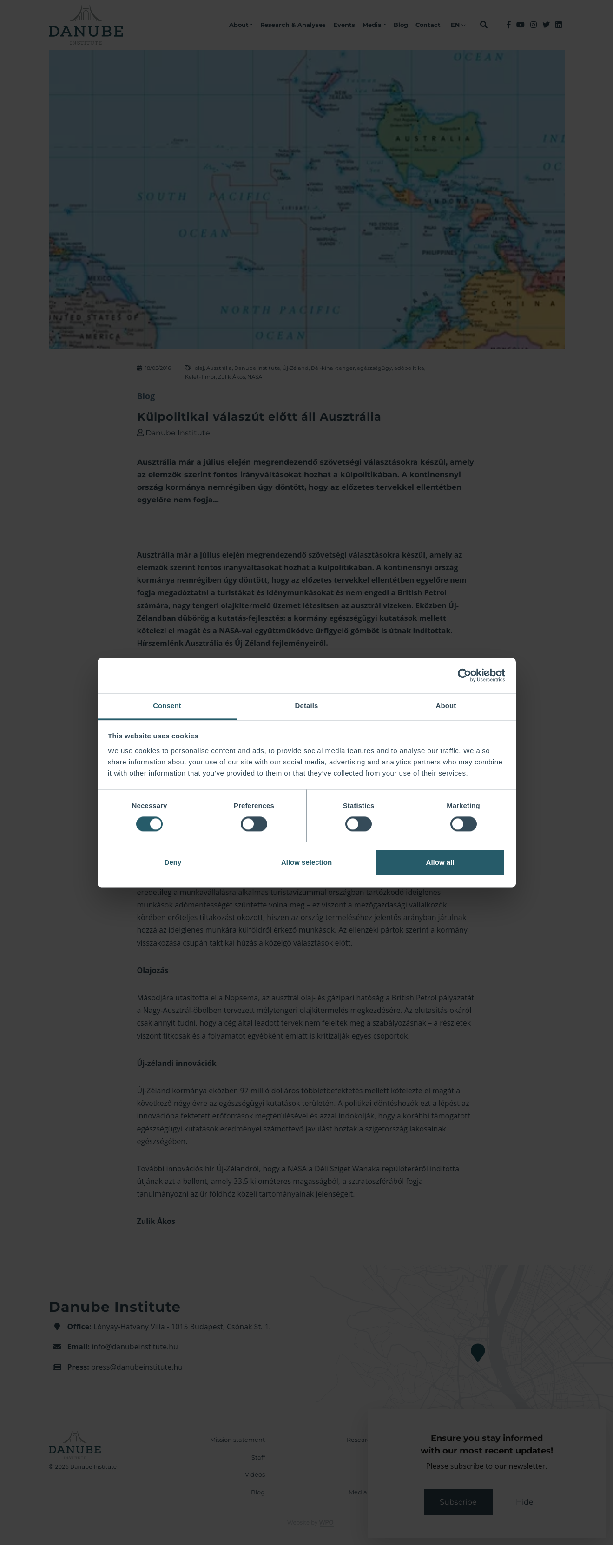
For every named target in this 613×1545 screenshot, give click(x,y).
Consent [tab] (167, 706)
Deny (173, 863)
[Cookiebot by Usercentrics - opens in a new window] (464, 675)
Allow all (440, 863)
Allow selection (306, 863)
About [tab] (446, 706)
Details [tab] (306, 706)
